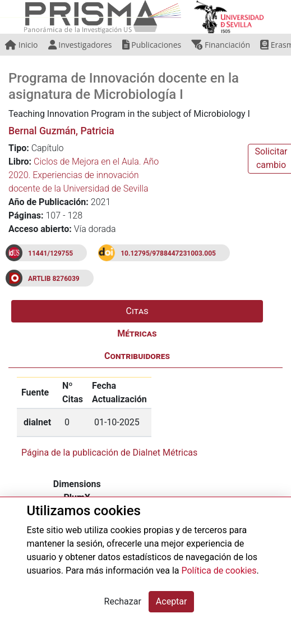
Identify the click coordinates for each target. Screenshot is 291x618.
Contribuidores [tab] (137, 356)
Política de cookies (219, 570)
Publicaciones (152, 44)
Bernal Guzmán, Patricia (61, 131)
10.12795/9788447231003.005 (168, 253)
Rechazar (122, 601)
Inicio (21, 44)
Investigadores (80, 44)
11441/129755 (50, 253)
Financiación (220, 44)
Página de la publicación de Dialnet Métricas (109, 452)
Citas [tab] (137, 311)
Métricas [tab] (136, 333)
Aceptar (171, 601)
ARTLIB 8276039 (54, 279)
